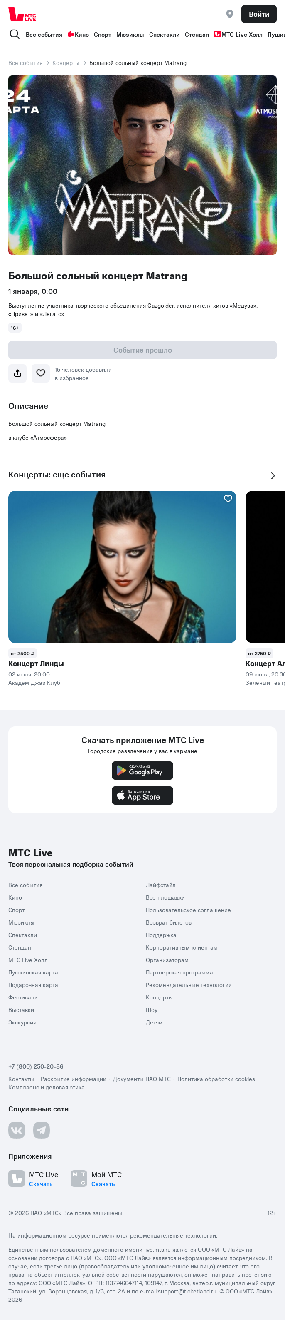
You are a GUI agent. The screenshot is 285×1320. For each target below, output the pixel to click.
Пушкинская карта (33, 972)
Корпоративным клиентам (182, 947)
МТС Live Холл (238, 34)
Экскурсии (22, 1022)
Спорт (102, 34)
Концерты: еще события (57, 474)
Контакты (21, 1078)
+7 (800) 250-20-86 (36, 1066)
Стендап (197, 34)
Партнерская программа (179, 972)
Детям (154, 1022)
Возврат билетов (169, 922)
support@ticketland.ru (187, 1291)
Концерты (65, 62)
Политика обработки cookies (216, 1078)
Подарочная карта (33, 984)
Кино (78, 34)
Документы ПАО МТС (142, 1078)
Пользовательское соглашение (188, 909)
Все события (44, 34)
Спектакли (164, 34)
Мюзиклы (130, 34)
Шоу (151, 1009)
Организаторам (167, 959)
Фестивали (23, 997)
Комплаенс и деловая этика (46, 1087)
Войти (259, 14)
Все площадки (165, 897)
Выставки (21, 1009)
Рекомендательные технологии (189, 984)
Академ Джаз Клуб (34, 682)
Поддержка (161, 934)
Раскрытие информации (73, 1078)
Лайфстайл (161, 884)
